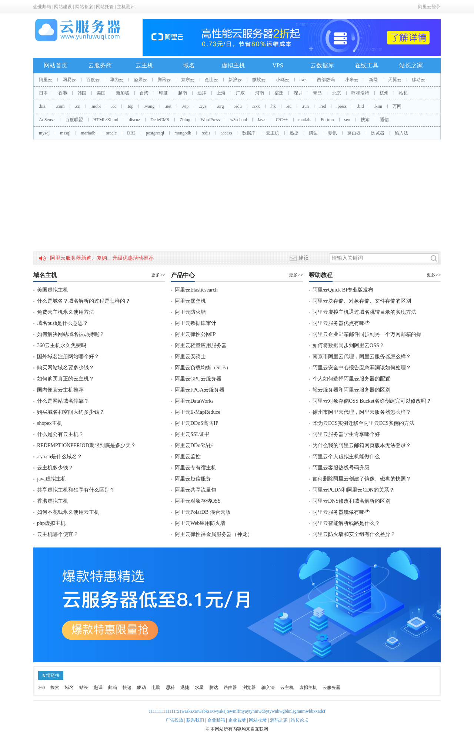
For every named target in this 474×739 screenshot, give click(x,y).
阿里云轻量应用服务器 (201, 345)
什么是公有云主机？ (60, 434)
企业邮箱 (42, 6)
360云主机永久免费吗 (61, 345)
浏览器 (377, 133)
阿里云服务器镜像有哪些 (341, 512)
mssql (65, 133)
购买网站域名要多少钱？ (65, 367)
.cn (77, 106)
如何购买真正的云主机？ (65, 379)
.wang (149, 106)
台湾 (144, 93)
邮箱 (112, 687)
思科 (170, 687)
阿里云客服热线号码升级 (341, 467)
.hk (273, 106)
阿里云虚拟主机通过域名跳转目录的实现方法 (364, 312)
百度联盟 (74, 119)
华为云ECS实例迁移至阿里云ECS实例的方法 (363, 423)
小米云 (351, 79)
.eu (288, 106)
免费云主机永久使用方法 (65, 312)
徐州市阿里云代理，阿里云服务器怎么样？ (362, 412)
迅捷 (294, 133)
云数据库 (322, 65)
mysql (44, 133)
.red (322, 106)
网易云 (69, 79)
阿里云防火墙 (190, 312)
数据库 (249, 133)
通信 (384, 119)
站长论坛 (299, 720)
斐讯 (332, 133)
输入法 (401, 133)
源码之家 (279, 720)
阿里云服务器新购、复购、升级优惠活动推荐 (102, 258)
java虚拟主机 (51, 479)
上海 (221, 93)
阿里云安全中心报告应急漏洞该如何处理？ (362, 367)
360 (41, 687)
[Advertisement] (237, 195)
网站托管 (105, 6)
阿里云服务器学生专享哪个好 (346, 434)
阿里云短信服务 (193, 479)
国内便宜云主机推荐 (60, 390)
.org (220, 106)
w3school (238, 119)
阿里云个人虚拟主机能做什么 (346, 456)
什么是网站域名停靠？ (63, 401)
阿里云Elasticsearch (196, 290)
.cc (113, 106)
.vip (185, 106)
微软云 (259, 79)
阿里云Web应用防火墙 (200, 523)
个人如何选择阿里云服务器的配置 (351, 379)
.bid (360, 106)
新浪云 (235, 79)
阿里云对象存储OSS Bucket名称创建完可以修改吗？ (372, 401)
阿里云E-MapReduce (197, 412)
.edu (237, 106)
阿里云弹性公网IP (195, 334)
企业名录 (237, 720)
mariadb (88, 133)
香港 (62, 93)
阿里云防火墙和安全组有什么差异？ (354, 534)
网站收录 (258, 720)
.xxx (256, 106)
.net (168, 106)
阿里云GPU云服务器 (198, 379)
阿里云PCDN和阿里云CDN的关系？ (353, 490)
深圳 (298, 93)
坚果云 (140, 79)
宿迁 (278, 93)
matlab (304, 119)
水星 (199, 687)
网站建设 (63, 6)
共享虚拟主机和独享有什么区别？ (76, 490)
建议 (299, 258)
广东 (240, 93)
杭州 (384, 93)
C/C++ (282, 119)
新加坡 (122, 93)
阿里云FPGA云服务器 (199, 390)
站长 (403, 93)
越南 (182, 93)
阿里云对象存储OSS (198, 501)
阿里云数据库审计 (195, 323)
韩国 (81, 93)
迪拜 (201, 93)
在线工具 (366, 65)
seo (347, 119)
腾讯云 (164, 79)
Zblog (185, 119)
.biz (42, 106)
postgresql (155, 133)
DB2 (131, 133)
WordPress (210, 119)
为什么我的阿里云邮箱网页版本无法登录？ (362, 445)
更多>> (158, 274)
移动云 (418, 79)
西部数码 (326, 79)
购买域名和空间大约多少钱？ (70, 412)
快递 (127, 687)
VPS (277, 65)
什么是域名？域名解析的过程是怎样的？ (83, 301)
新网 (373, 79)
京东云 (187, 79)
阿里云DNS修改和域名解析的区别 (351, 501)
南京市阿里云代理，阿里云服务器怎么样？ (362, 356)
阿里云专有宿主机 (195, 467)
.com (60, 106)
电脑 (155, 687)
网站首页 (55, 65)
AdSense (47, 119)
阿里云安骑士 (190, 356)
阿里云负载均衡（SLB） (203, 367)
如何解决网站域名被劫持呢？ (70, 334)
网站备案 (84, 6)
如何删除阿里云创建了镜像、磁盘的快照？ (362, 479)
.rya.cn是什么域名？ (59, 456)
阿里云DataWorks (194, 401)
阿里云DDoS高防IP (196, 423)
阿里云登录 (429, 6)
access (226, 133)
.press (341, 106)
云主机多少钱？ (55, 467)
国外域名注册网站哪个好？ (68, 356)
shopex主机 (49, 423)
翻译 (98, 687)
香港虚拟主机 (52, 501)
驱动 (141, 687)
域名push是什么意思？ (62, 323)
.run (305, 106)
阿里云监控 (188, 456)
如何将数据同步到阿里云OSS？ (348, 345)
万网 (397, 106)
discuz (134, 119)
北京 (336, 93)
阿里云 (45, 79)
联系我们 (195, 720)
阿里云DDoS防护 (194, 445)
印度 (163, 93)
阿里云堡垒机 (190, 301)
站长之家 (411, 65)
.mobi (96, 106)
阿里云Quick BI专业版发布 (343, 290)
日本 (43, 93)
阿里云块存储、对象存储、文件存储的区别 (362, 301)
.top (130, 106)
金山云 (211, 79)
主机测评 (126, 6)
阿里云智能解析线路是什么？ (346, 523)
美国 (101, 93)
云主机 (144, 65)
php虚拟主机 (51, 523)
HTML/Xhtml (105, 119)
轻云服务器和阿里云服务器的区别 (351, 390)
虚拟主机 (233, 65)
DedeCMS (159, 119)
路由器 (354, 133)
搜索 (365, 119)
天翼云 (394, 79)
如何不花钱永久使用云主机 (68, 512)
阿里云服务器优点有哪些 (341, 323)
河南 (259, 93)
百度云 (93, 79)
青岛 (317, 93)
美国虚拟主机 (52, 290)
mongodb (182, 133)
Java (261, 119)
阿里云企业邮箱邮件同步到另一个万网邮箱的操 (367, 334)
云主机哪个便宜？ (58, 534)
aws (303, 79)
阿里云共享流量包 (195, 490)
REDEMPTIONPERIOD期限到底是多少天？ (86, 445)
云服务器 (331, 687)
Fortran (327, 119)
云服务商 (100, 65)
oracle (111, 133)
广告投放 (174, 720)
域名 (189, 65)
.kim (378, 106)
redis (205, 133)
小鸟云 (282, 79)
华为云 (116, 79)
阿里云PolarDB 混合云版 (203, 512)
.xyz (202, 106)
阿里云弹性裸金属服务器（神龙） (214, 534)
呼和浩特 (360, 93)
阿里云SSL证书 (192, 434)
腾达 (313, 133)
